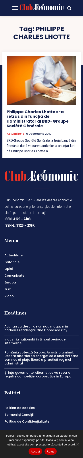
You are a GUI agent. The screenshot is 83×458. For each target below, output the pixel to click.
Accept (35, 451)
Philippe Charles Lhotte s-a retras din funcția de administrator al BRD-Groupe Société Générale (38, 119)
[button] (69, 8)
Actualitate (15, 134)
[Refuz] (77, 444)
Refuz (50, 451)
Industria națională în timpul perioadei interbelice (35, 341)
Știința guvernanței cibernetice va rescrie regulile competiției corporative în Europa (37, 374)
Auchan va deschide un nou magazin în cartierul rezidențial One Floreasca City (36, 328)
